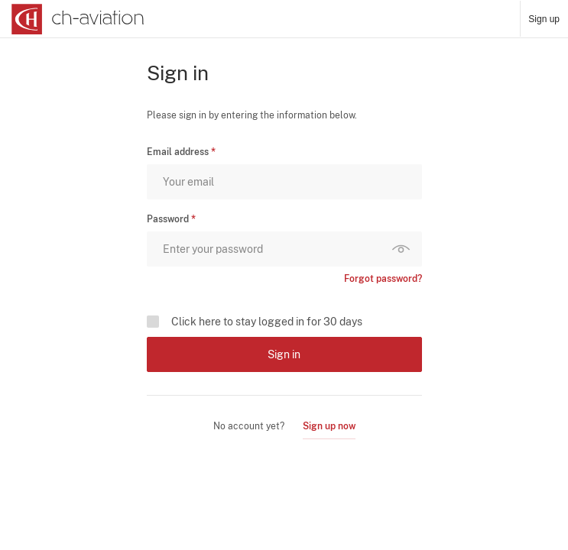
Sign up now (329, 426)
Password (168, 219)
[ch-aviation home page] (76, 19)
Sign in (284, 354)
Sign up (544, 19)
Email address (178, 152)
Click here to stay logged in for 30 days (266, 321)
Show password (404, 249)
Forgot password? (383, 278)
